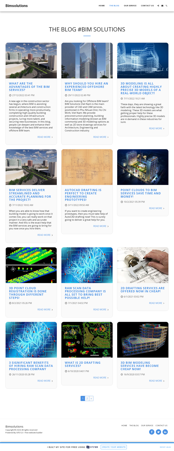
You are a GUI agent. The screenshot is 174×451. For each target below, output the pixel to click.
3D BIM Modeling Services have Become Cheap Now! (140, 366)
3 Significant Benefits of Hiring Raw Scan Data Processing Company (31, 366)
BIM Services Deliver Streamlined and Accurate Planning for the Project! (30, 195)
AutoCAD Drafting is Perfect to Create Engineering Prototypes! (83, 195)
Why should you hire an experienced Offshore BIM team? (86, 86)
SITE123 (19, 432)
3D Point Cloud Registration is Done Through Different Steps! (28, 293)
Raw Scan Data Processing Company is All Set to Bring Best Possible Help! (85, 293)
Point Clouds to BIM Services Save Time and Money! (141, 193)
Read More (45, 137)
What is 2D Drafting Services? (83, 364)
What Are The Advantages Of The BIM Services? (29, 86)
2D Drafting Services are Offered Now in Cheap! (143, 289)
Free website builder (33, 432)
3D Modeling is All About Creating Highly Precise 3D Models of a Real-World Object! (141, 88)
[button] (158, 6)
